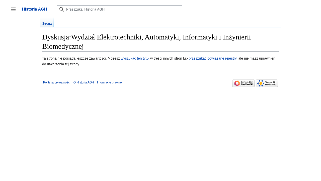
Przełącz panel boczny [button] (15, 12)
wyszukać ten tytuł (135, 58)
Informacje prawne (109, 82)
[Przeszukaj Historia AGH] (119, 9)
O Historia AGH (83, 82)
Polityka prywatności (56, 82)
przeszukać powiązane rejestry (212, 58)
